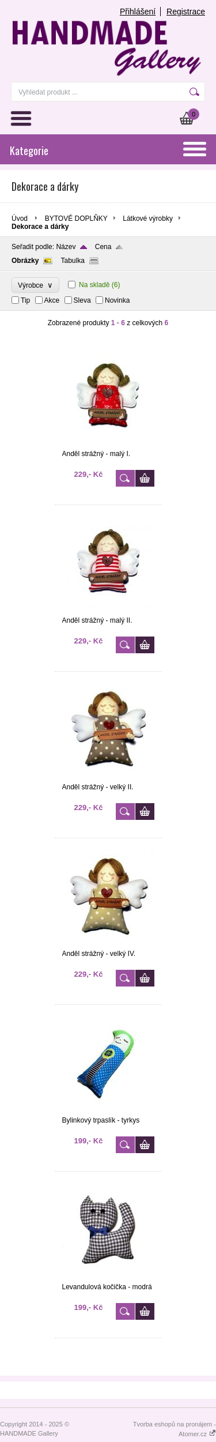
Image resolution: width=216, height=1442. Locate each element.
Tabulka (72, 261)
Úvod (20, 218)
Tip (25, 300)
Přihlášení (138, 11)
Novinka (117, 300)
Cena (103, 247)
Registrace (185, 11)
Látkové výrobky (148, 218)
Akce (52, 300)
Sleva (82, 300)
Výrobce (35, 285)
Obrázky (25, 261)
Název (65, 247)
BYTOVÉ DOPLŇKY (76, 218)
